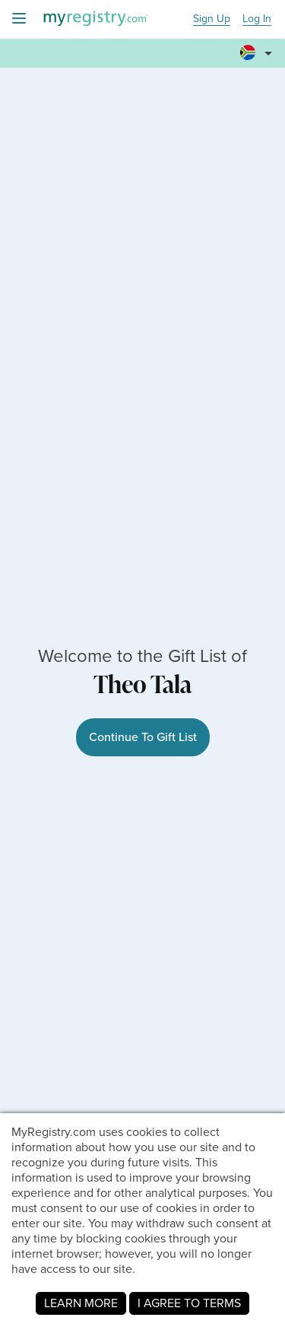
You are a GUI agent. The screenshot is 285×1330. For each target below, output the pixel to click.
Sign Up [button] (211, 19)
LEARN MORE (81, 1303)
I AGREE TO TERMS (189, 1303)
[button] (258, 54)
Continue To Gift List (143, 737)
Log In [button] (256, 19)
